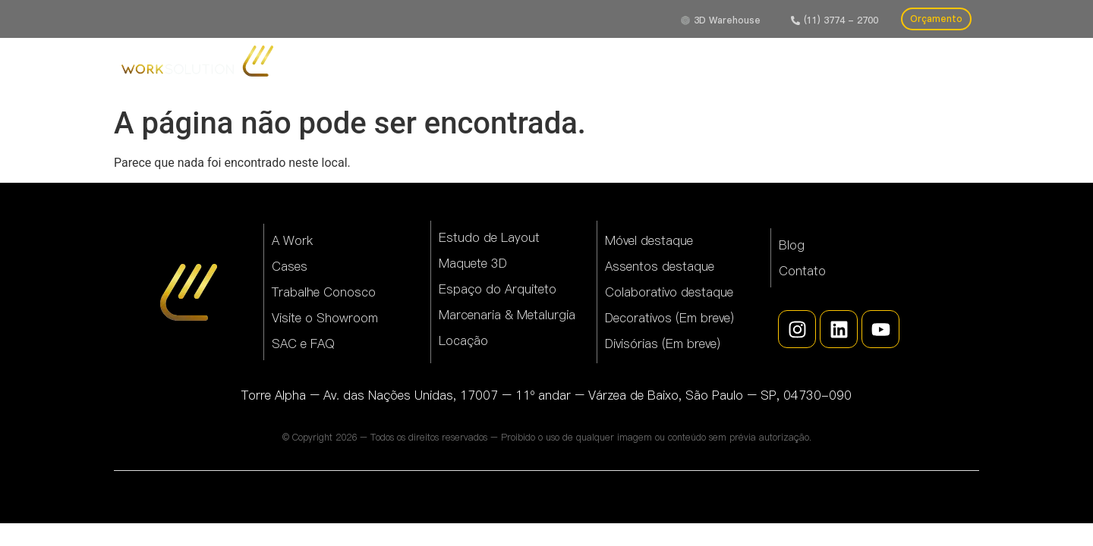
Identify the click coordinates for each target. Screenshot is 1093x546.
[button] (834, 20)
